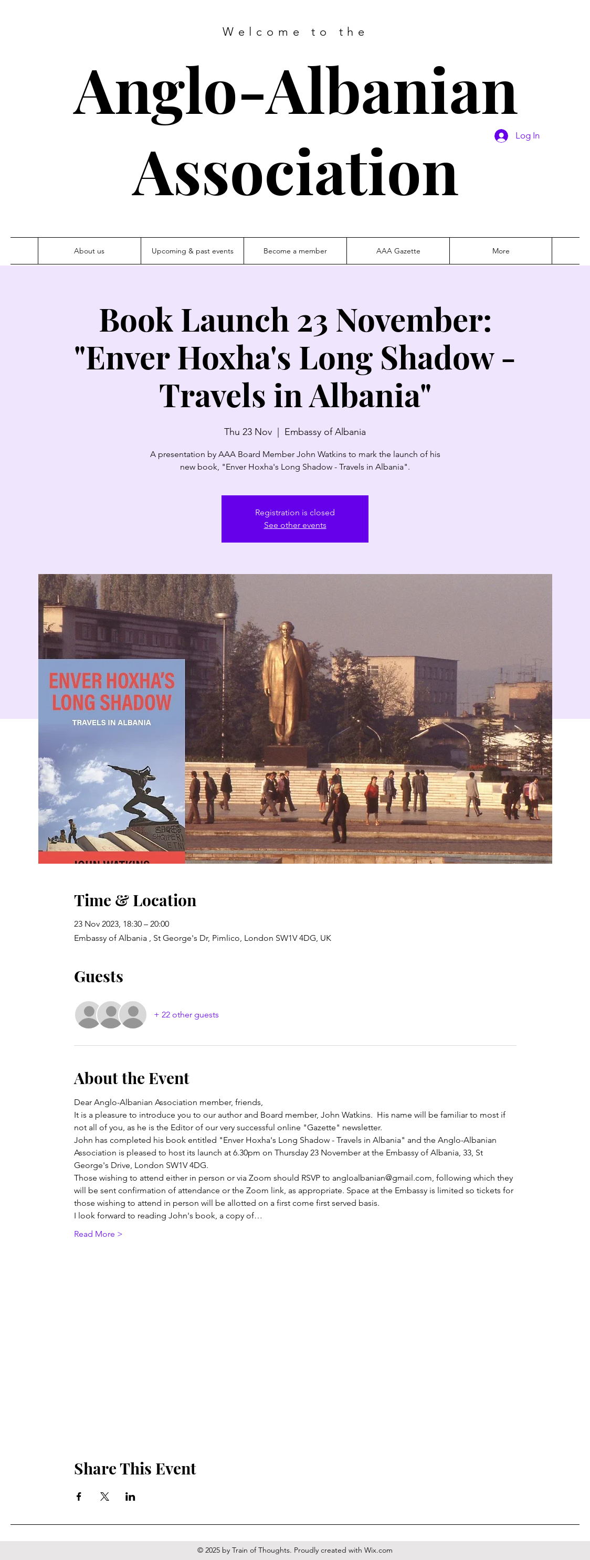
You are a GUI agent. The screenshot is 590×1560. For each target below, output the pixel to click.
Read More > (98, 1234)
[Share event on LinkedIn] (130, 1496)
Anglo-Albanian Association (296, 129)
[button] (397, 251)
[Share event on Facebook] (79, 1496)
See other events (295, 525)
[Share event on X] (105, 1496)
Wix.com (378, 1550)
